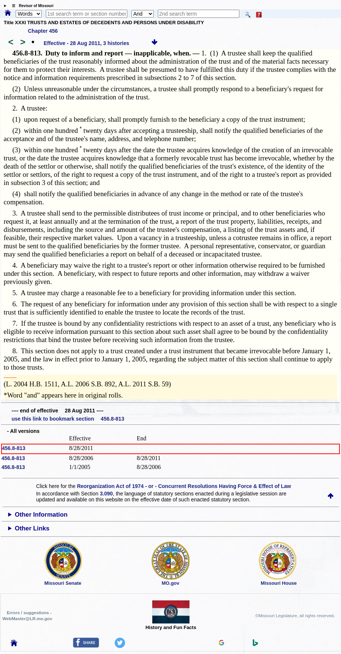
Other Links (32, 528)
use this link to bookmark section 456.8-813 (68, 419)
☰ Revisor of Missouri (31, 6)
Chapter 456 (43, 31)
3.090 (106, 494)
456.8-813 (13, 448)
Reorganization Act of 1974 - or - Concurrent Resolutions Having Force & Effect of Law (184, 486)
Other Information (41, 514)
